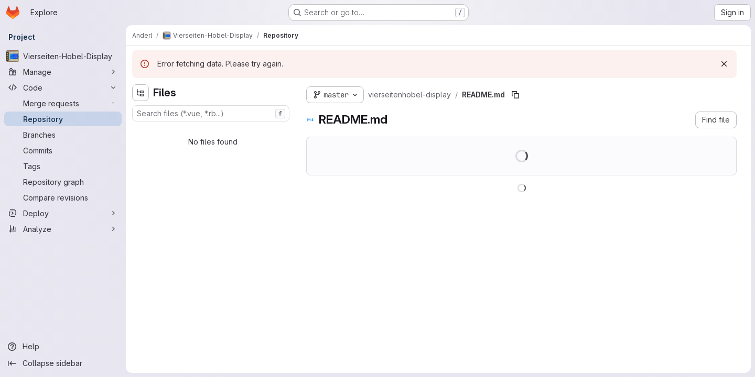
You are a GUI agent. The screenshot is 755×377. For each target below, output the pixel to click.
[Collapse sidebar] (63, 363)
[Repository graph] (63, 181)
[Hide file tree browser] (140, 92)
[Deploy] (63, 213)
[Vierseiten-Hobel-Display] (63, 56)
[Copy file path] (515, 94)
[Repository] (63, 119)
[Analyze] (63, 228)
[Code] (63, 87)
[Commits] (63, 150)
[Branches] (63, 134)
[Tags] (63, 166)
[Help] (63, 346)
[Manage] (63, 71)
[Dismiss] (724, 64)
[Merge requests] (63, 103)
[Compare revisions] (63, 197)
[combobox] (210, 113)
